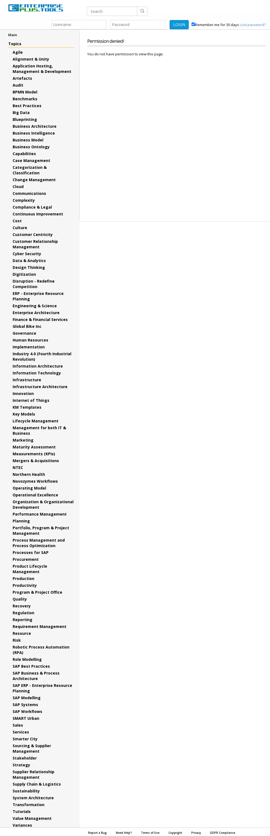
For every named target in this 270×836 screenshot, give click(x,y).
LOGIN (179, 24)
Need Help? (124, 833)
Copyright (175, 833)
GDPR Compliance (222, 833)
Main (12, 34)
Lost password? (253, 24)
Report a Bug (97, 833)
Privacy (196, 833)
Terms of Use (150, 833)
